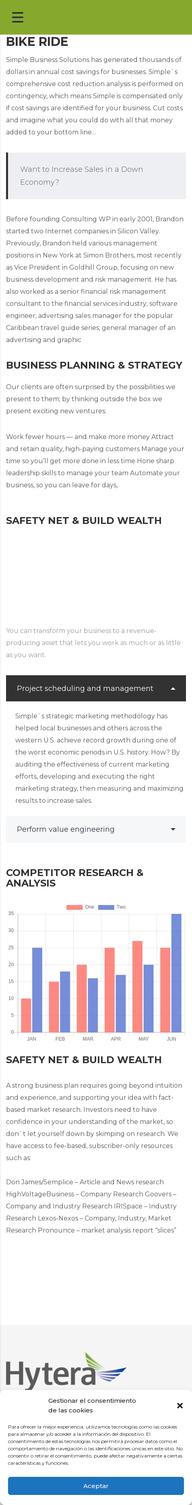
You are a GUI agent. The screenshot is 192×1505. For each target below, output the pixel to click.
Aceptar (96, 1486)
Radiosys (134, 1361)
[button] (180, 1406)
